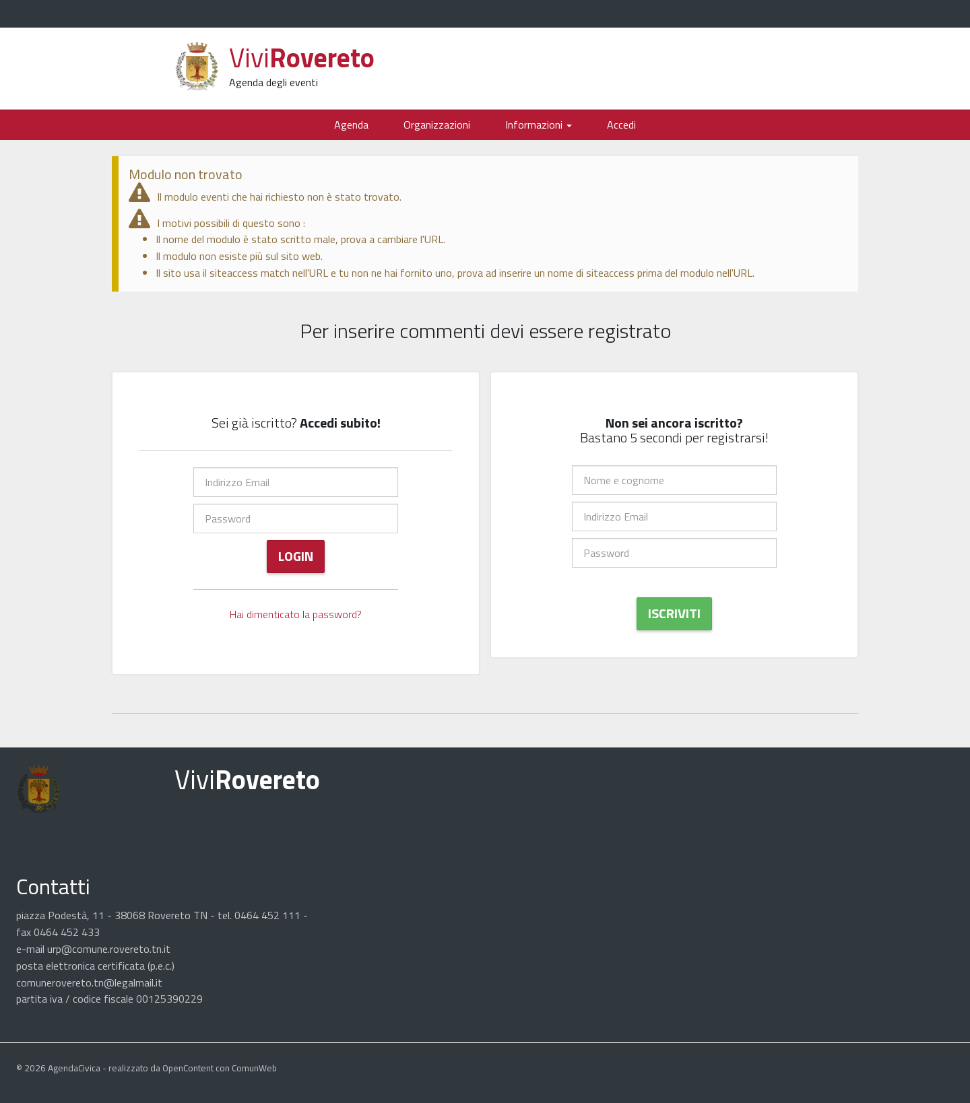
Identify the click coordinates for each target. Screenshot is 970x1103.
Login (295, 555)
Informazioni (538, 124)
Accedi (621, 124)
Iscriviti (674, 613)
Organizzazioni (436, 124)
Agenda (351, 124)
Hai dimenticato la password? (296, 614)
